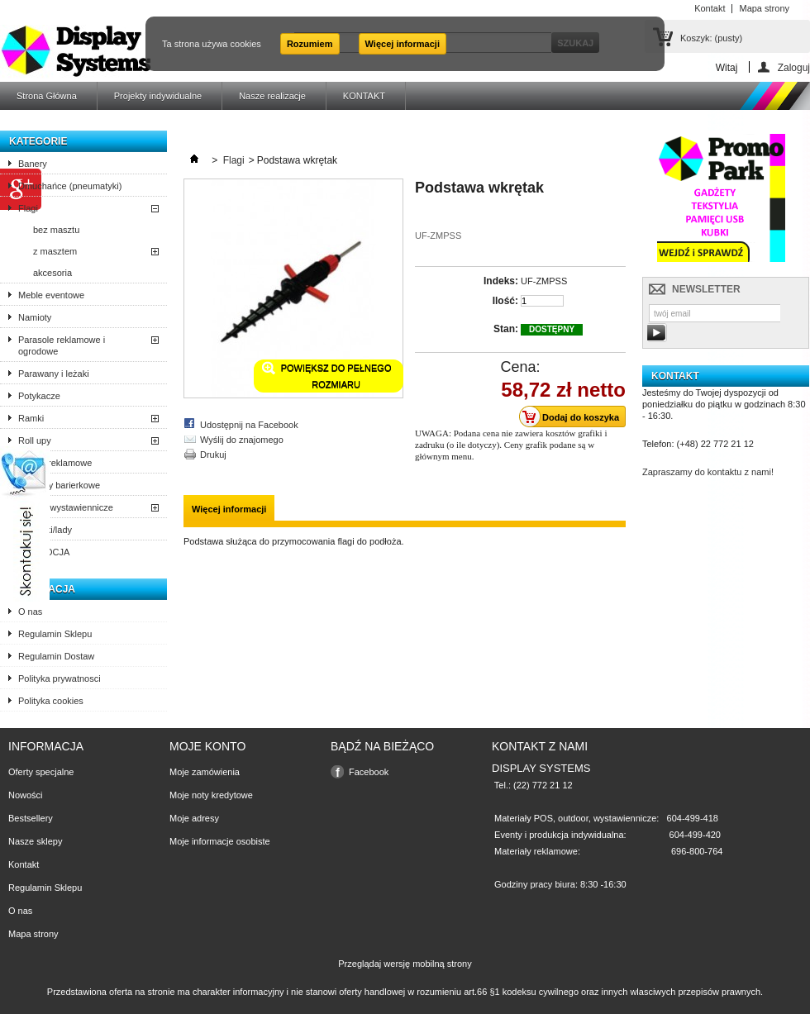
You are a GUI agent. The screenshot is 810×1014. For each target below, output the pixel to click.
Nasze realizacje (272, 96)
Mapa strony (33, 934)
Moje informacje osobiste (219, 841)
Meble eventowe (51, 295)
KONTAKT (364, 96)
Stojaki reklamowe (55, 463)
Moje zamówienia (204, 772)
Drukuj (213, 454)
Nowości (25, 795)
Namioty (34, 317)
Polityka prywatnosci (59, 678)
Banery (32, 164)
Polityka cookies (50, 701)
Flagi (28, 208)
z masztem (55, 251)
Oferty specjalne (41, 772)
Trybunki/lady (45, 530)
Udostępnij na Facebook (249, 425)
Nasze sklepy (35, 841)
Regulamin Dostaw (56, 656)
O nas (30, 611)
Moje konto (207, 746)
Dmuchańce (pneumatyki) (70, 186)
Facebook (368, 772)
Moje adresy (194, 818)
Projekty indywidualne (158, 96)
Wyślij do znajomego (242, 440)
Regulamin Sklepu (55, 634)
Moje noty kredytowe (211, 795)
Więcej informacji (402, 44)
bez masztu (56, 230)
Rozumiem (310, 44)
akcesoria (52, 273)
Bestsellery (30, 818)
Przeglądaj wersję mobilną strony (404, 964)
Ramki (31, 418)
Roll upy (34, 440)
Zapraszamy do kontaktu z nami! (708, 472)
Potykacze (39, 396)
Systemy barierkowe (59, 485)
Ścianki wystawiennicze (65, 507)
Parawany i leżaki (53, 373)
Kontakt (23, 864)
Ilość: (505, 301)
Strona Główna (47, 96)
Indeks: (501, 281)
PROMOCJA (43, 552)
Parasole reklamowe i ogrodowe (61, 345)
